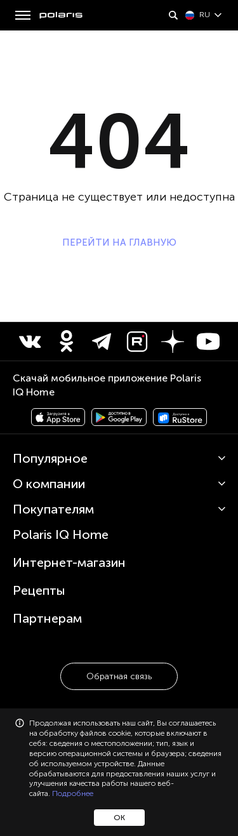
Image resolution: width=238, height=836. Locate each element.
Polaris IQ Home (61, 534)
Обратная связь (119, 676)
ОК (119, 817)
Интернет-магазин (69, 562)
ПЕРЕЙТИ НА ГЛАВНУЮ (119, 242)
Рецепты (39, 590)
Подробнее (72, 793)
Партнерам (47, 618)
